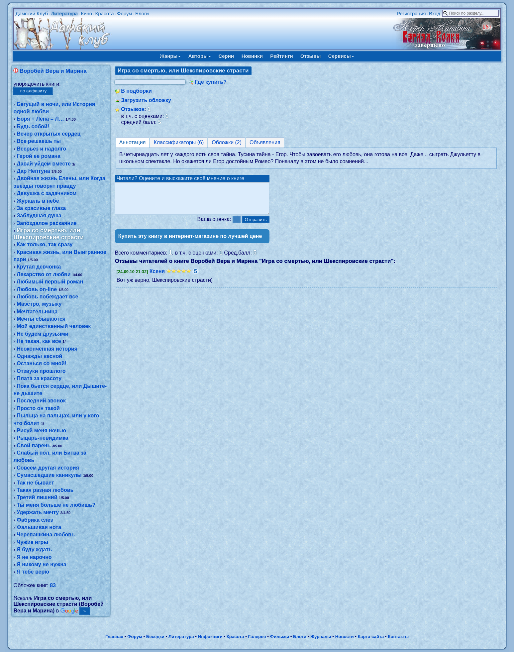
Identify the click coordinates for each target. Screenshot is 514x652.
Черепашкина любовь (46, 534)
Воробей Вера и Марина (53, 71)
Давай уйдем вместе (44, 163)
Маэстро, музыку (39, 304)
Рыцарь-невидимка (42, 438)
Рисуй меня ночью (41, 430)
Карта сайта (371, 636)
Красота (104, 13)
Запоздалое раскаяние (46, 223)
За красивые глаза (41, 208)
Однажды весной (39, 356)
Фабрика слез (35, 520)
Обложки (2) (227, 142)
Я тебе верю (33, 572)
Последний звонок (41, 400)
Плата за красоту (39, 378)
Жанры (170, 56)
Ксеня (157, 277)
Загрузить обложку (146, 100)
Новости (344, 636)
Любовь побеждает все (47, 296)
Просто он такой (38, 408)
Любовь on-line (37, 289)
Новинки (252, 56)
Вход (434, 13)
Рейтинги (281, 56)
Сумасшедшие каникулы (49, 475)
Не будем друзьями (42, 334)
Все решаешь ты (39, 141)
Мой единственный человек (54, 326)
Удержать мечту (38, 512)
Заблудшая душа (39, 215)
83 (53, 585)
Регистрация (411, 13)
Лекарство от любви (43, 274)
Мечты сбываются (41, 319)
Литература (64, 13)
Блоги (142, 13)
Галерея (257, 636)
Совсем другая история (48, 468)
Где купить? (211, 82)
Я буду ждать (34, 549)
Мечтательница (37, 311)
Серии (226, 56)
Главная (114, 636)
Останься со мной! (41, 363)
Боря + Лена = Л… (40, 119)
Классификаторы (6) (179, 142)
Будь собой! (33, 126)
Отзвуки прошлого (41, 371)
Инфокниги (210, 636)
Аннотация (132, 142)
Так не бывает (35, 483)
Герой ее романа (38, 156)
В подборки (136, 91)
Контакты (398, 636)
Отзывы (310, 56)
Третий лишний (37, 497)
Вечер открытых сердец (48, 134)
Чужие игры (32, 542)
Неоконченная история (47, 349)
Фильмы (279, 636)
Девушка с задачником (46, 193)
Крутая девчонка (39, 267)
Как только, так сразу (44, 244)
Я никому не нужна (41, 564)
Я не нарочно (34, 557)
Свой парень (34, 445)
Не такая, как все (39, 341)
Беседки (155, 636)
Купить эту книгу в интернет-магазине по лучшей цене (190, 242)
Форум (124, 13)
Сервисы (341, 56)
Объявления (265, 142)
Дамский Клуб (31, 13)
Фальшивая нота (39, 527)
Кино (86, 13)
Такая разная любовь (45, 490)
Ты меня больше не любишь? (56, 505)
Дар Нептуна (33, 171)
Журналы (320, 636)
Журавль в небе (38, 201)
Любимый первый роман (50, 281)
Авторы (199, 56)
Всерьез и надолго (41, 149)
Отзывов (133, 109)
